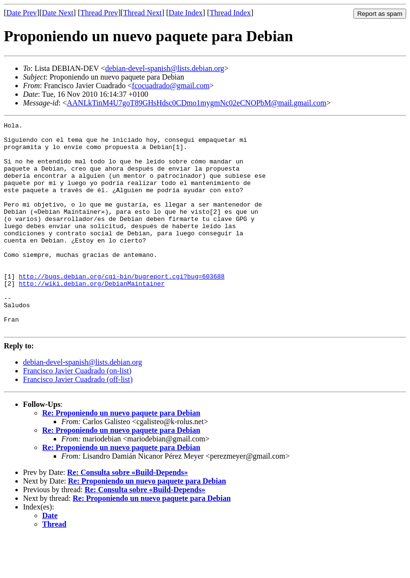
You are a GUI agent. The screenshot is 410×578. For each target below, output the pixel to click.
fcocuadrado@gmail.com (171, 85)
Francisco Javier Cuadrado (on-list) (77, 412)
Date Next (57, 13)
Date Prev (21, 13)
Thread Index (230, 13)
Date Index (186, 13)
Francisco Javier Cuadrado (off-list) (78, 421)
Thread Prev (99, 13)
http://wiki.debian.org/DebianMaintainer (91, 316)
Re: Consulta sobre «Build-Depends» (127, 514)
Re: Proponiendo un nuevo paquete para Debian (121, 455)
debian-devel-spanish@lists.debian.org (164, 68)
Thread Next (142, 13)
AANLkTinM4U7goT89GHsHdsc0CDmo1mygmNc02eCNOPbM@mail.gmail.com (196, 103)
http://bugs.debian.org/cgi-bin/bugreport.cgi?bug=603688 (121, 307)
